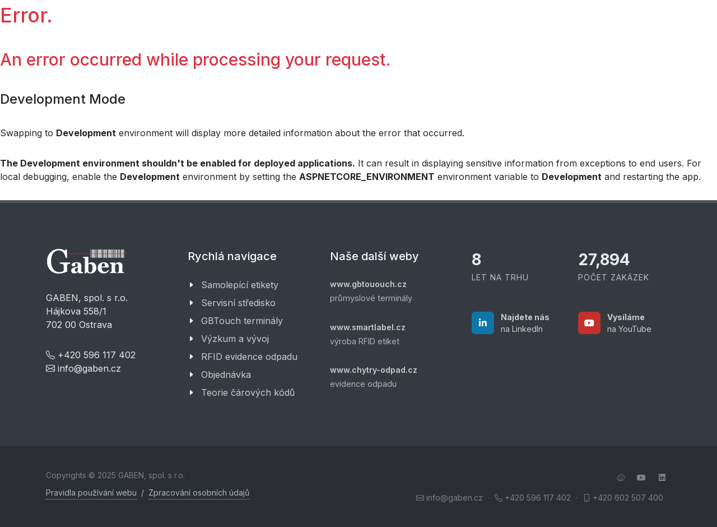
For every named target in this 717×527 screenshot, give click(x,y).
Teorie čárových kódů (248, 392)
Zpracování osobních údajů (198, 492)
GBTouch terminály (242, 320)
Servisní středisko (238, 302)
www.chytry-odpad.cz (373, 370)
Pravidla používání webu (91, 492)
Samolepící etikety (239, 284)
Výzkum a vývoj (235, 338)
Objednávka (226, 374)
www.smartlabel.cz (368, 327)
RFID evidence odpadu (249, 356)
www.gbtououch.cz (368, 284)
